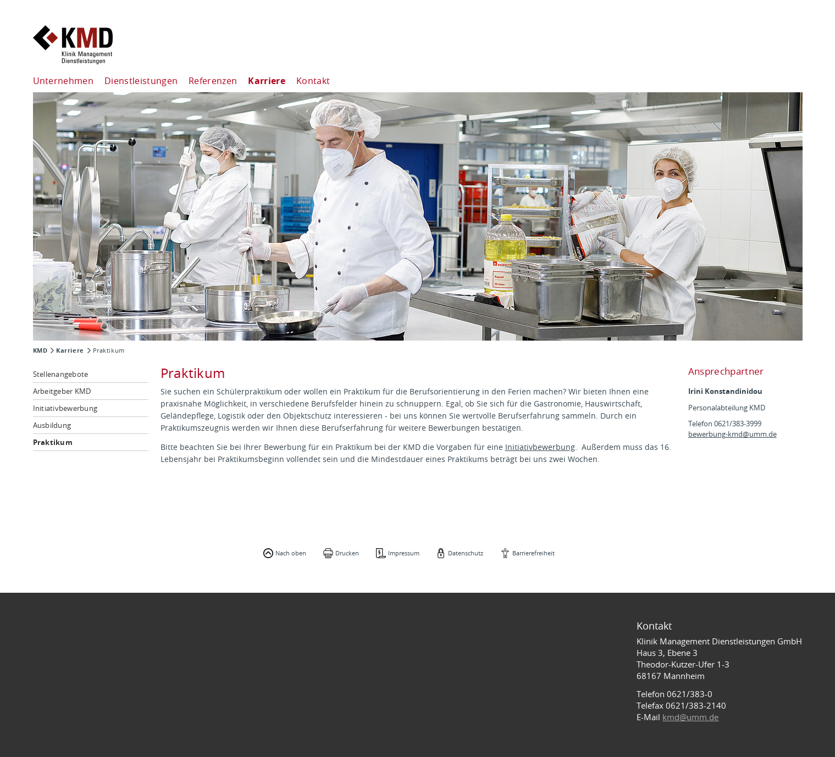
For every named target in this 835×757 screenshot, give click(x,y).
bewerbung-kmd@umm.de (732, 434)
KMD (40, 350)
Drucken (347, 553)
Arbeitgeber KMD (62, 391)
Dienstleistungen (141, 81)
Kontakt (313, 81)
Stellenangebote (61, 374)
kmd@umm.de (690, 716)
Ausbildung (52, 425)
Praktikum (53, 442)
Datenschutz (465, 553)
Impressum (403, 553)
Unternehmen (63, 81)
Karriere (266, 81)
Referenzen (213, 81)
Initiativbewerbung (65, 408)
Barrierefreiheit (533, 553)
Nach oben (290, 553)
